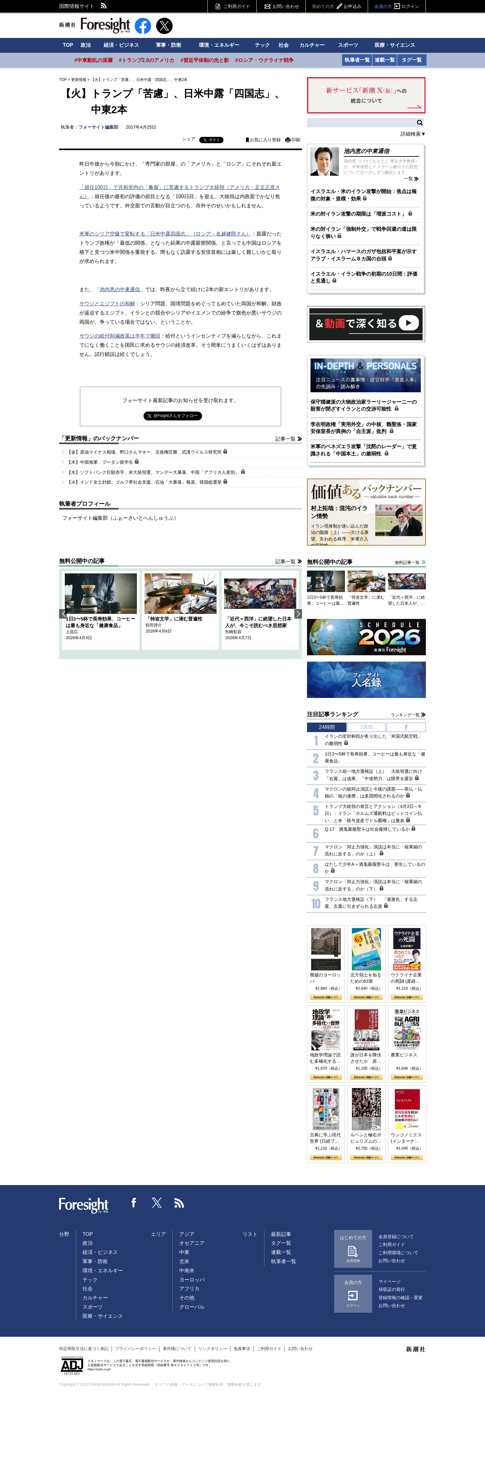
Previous (63, 614)
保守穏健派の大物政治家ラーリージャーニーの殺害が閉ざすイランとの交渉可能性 (363, 405)
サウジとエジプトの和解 (107, 303)
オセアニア (192, 1243)
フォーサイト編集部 (98, 127)
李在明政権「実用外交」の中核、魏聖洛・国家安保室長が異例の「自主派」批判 (363, 428)
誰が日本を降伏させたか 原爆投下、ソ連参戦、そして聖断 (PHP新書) (365, 1058)
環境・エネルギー (219, 45)
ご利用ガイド (237, 6)
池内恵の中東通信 (120, 289)
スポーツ (348, 45)
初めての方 (336, 6)
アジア (186, 1234)
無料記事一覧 (407, 562)
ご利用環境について (398, 1252)
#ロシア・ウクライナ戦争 (264, 60)
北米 (184, 1261)
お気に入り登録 (265, 140)
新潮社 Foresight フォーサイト (94, 26)
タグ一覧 (412, 60)
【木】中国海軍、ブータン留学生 (103, 462)
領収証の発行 (391, 1289)
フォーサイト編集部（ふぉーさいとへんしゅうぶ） (120, 518)
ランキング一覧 (405, 714)
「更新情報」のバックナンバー (99, 438)
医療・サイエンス (395, 45)
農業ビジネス (404, 1054)
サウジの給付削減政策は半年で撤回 (119, 336)
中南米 (186, 1270)
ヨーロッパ (192, 1279)
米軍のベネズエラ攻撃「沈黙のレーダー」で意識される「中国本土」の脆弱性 (363, 450)
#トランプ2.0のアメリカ (146, 60)
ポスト (214, 140)
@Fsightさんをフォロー (175, 415)
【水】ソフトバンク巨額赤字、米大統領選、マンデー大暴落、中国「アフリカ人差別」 (156, 472)
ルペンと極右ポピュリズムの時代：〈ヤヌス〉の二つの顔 (365, 1138)
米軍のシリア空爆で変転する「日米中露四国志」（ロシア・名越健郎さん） (165, 233)
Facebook (134, 1203)
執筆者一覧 (357, 60)
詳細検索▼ (413, 134)
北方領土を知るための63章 (365, 978)
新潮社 (416, 1349)
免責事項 (242, 1348)
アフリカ (189, 1288)
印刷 (296, 140)
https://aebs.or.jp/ (99, 1369)
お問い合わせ (286, 6)
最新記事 (281, 1234)
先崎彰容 (233, 631)
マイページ (389, 1281)
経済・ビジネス (121, 45)
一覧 (408, 178)
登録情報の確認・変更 (400, 1297)
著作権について (177, 1348)
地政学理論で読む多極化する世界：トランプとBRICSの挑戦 (325, 1058)
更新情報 (78, 79)
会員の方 (396, 6)
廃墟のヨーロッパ (325, 978)
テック (262, 45)
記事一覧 (285, 439)
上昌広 (72, 631)
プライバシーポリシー (135, 1348)
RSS (104, 6)
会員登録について (396, 1236)
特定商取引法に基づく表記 (83, 1348)
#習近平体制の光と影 (205, 60)
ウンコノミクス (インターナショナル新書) (406, 1138)
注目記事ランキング (332, 714)
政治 (86, 45)
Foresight (84, 1206)
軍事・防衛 (168, 45)
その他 (186, 1297)
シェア (188, 139)
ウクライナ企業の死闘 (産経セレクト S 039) (406, 978)
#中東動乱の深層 (93, 60)
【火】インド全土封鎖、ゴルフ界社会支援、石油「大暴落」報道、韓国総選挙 (147, 482)
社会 (284, 45)
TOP (68, 45)
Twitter (157, 1203)
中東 (184, 1252)
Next (298, 614)
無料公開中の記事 (82, 561)
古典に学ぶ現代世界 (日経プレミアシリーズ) (325, 1138)
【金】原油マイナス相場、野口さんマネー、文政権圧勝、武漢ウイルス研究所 (147, 452)
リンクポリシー (212, 1348)
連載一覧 (385, 60)
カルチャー (312, 45)
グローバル (192, 1307)
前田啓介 (153, 625)
